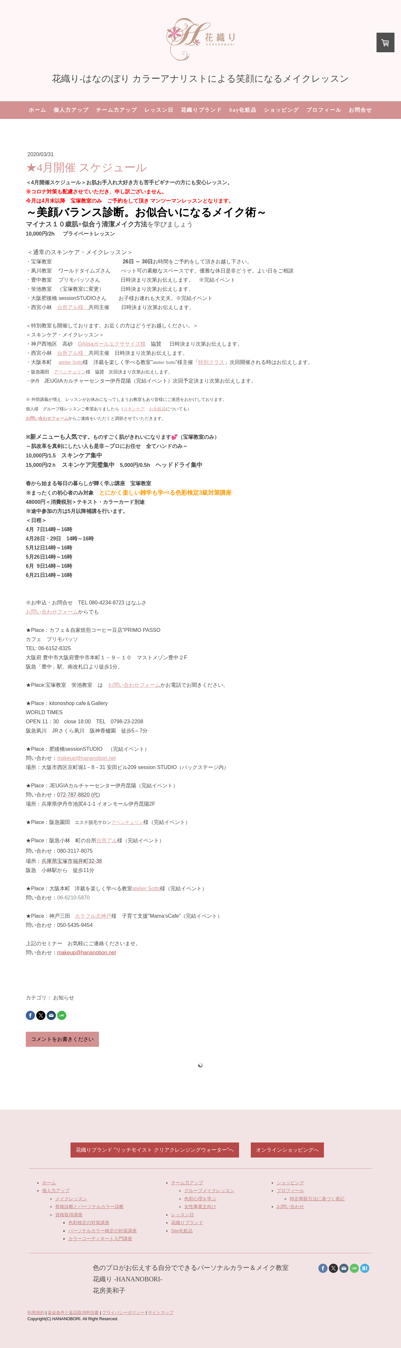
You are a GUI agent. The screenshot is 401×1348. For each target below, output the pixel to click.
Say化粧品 (243, 110)
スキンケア (134, 408)
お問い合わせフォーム (52, 612)
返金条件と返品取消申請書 (73, 1312)
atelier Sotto (70, 362)
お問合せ (360, 110)
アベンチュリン (70, 371)
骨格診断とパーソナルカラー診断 (89, 1206)
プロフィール (324, 110)
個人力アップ (71, 110)
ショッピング (281, 110)
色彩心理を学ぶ (200, 1198)
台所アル (106, 840)
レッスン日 (159, 110)
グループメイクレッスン (209, 1190)
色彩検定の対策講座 (88, 1222)
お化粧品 (157, 408)
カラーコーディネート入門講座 (100, 1238)
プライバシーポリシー (123, 1312)
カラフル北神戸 (93, 916)
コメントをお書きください (62, 1039)
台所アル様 (72, 307)
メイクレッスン (71, 1198)
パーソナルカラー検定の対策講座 (102, 1230)
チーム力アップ (116, 110)
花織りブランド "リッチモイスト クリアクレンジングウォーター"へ (155, 1150)
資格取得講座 (69, 1214)
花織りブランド (201, 110)
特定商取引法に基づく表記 (317, 1198)
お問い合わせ (290, 1206)
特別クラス (211, 362)
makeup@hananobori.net (86, 758)
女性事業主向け (200, 1206)
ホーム (37, 110)
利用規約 (35, 1312)
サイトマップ (160, 1312)
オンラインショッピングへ (287, 1150)
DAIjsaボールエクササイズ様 (112, 344)
